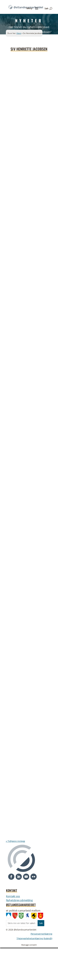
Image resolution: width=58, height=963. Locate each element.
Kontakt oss (13, 896)
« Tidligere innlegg (15, 841)
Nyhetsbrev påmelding (19, 900)
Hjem (19, 33)
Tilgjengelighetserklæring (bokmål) (34, 938)
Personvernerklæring (41, 934)
